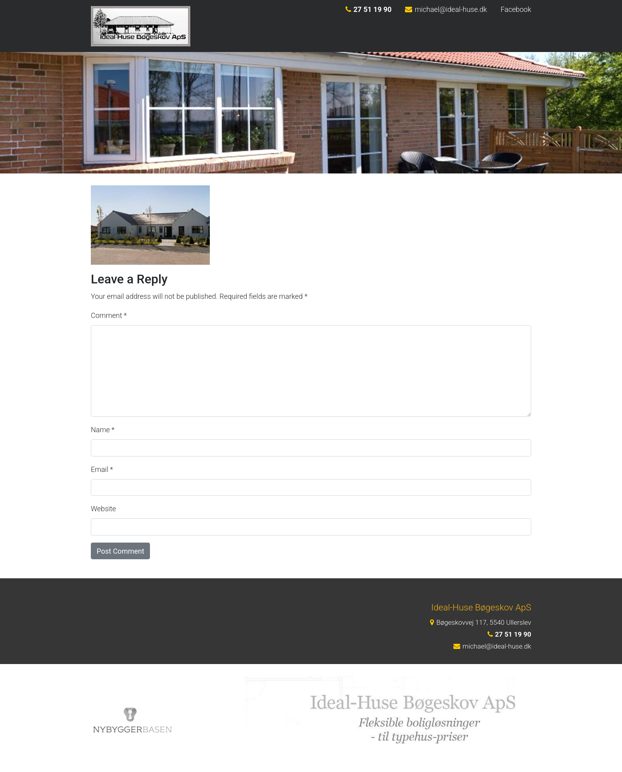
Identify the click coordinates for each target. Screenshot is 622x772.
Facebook (516, 9)
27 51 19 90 (369, 9)
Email (102, 469)
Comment (109, 315)
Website (103, 508)
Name (103, 429)
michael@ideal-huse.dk (446, 9)
